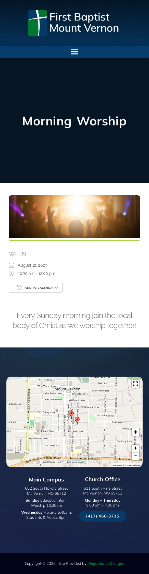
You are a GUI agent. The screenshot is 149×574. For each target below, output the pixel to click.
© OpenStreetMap (133, 465)
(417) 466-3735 (102, 516)
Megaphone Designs (106, 563)
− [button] (135, 456)
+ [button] (135, 449)
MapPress (117, 465)
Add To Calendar (36, 287)
